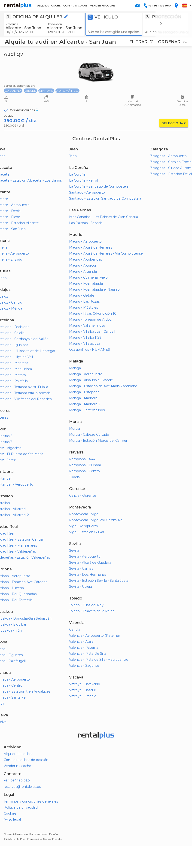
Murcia (74, 428)
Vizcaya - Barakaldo (84, 684)
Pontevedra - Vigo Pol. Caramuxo (95, 520)
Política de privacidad (21, 807)
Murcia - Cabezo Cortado (89, 434)
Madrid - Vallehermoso (87, 325)
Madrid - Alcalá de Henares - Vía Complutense (106, 253)
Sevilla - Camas (81, 568)
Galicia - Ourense (82, 495)
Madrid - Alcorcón (83, 265)
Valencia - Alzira (81, 641)
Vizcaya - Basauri (82, 690)
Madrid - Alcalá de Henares (90, 247)
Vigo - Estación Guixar (86, 532)
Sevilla (74, 550)
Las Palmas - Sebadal (86, 223)
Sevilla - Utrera (80, 586)
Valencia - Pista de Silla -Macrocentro (98, 659)
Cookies (10, 813)
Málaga (75, 368)
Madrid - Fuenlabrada (86, 283)
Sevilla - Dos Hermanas (87, 574)
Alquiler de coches (18, 754)
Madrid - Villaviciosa (84, 343)
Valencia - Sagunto (84, 665)
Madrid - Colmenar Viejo (88, 277)
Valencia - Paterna (83, 647)
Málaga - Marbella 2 (84, 404)
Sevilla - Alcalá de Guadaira (90, 562)
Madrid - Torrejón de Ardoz (90, 319)
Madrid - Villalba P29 (85, 337)
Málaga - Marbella (83, 398)
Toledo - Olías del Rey (86, 605)
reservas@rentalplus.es (22, 787)
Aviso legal (12, 819)
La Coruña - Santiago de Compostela (98, 186)
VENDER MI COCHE (102, 5)
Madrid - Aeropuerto (85, 241)
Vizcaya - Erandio (82, 696)
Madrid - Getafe (81, 295)
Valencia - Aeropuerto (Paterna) (94, 635)
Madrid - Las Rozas (84, 301)
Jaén (73, 156)
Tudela (74, 477)
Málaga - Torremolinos (87, 410)
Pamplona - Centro (84, 471)
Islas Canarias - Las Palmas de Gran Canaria (103, 217)
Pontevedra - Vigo (83, 514)
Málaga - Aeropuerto (85, 374)
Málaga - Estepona (84, 392)
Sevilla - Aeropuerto (85, 556)
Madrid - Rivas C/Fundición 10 (92, 313)
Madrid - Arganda (83, 271)
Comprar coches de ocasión (26, 760)
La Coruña (77, 174)
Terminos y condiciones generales (31, 801)
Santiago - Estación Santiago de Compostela (105, 198)
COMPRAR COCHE (75, 5)
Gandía (74, 629)
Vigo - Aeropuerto (83, 526)
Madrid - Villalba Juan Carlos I (92, 331)
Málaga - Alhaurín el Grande (91, 380)
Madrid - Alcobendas (85, 259)
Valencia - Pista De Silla (87, 653)
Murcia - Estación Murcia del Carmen (98, 440)
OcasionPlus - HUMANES (89, 349)
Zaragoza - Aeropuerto (168, 156)
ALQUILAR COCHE (49, 5)
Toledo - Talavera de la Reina (91, 611)
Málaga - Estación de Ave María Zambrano (103, 386)
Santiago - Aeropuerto (87, 192)
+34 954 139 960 (17, 781)
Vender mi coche (17, 766)
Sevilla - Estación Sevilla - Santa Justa (98, 580)
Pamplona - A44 (82, 459)
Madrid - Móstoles (83, 307)
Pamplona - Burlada (85, 465)
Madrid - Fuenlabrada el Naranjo (94, 289)
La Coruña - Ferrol (83, 180)
